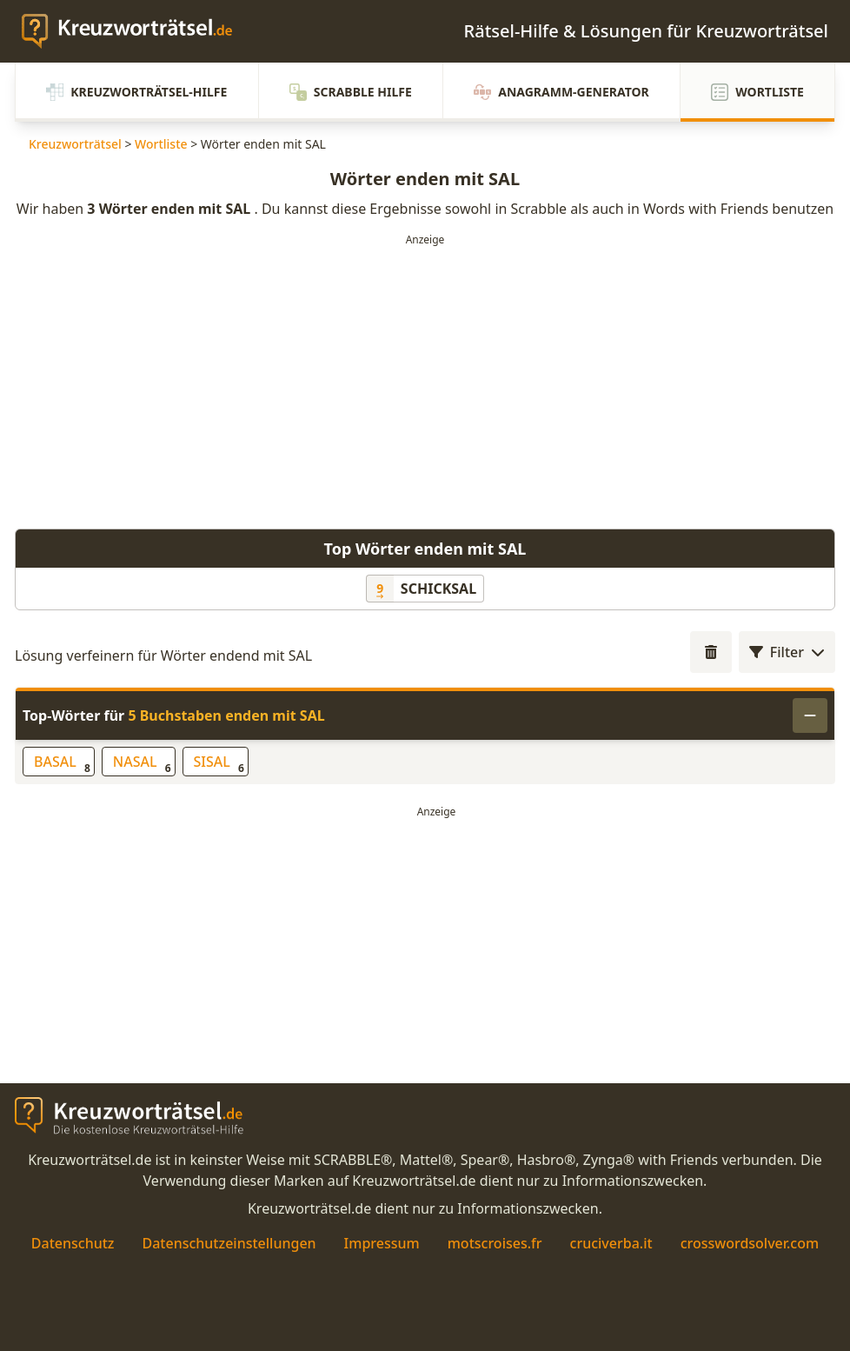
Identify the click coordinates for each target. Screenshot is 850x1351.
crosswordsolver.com (750, 1243)
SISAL (219, 763)
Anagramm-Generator (561, 92)
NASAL (142, 763)
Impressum (382, 1243)
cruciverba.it (611, 1243)
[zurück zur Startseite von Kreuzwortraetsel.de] (135, 31)
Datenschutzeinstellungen (228, 1243)
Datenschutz (73, 1243)
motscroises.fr (495, 1243)
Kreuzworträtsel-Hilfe (136, 92)
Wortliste (757, 92)
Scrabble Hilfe (350, 92)
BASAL (62, 763)
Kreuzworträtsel (75, 144)
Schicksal (438, 588)
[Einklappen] (810, 715)
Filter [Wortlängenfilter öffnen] (787, 652)
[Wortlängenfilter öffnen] (711, 652)
